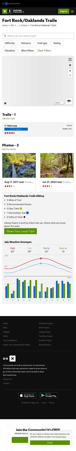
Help (5, 327)
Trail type (42, 43)
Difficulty (10, 43)
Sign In (63, 11)
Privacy (52, 403)
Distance (26, 43)
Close (50, 442)
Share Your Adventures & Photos (16, 345)
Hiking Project (45, 332)
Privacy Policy (61, 437)
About (5, 323)
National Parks (45, 345)
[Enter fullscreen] (70, 59)
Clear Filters (44, 50)
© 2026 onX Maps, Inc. (30, 403)
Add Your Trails (8, 118)
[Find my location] (70, 65)
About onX (7, 379)
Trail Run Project (45, 336)
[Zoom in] (70, 71)
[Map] (38, 81)
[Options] (69, 101)
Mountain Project (46, 323)
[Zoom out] (70, 75)
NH (12, 25)
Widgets (6, 332)
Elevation (10, 50)
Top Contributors (10, 340)
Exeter (24, 25)
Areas (5, 25)
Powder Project (45, 340)
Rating (57, 43)
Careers (6, 383)
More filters (27, 50)
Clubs (5, 336)
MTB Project (44, 327)
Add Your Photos (9, 149)
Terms (44, 403)
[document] (50, 439)
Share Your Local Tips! (20, 231)
